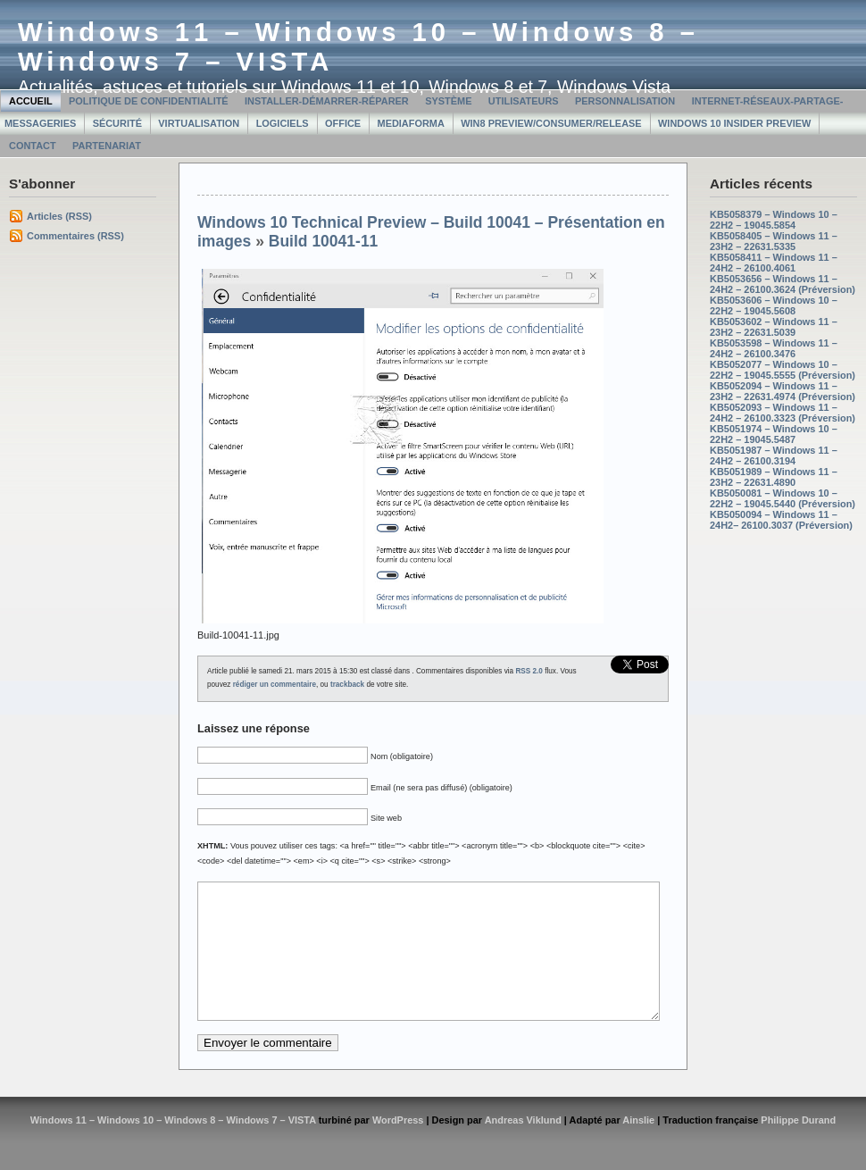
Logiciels (282, 123)
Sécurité (117, 123)
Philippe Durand (798, 1146)
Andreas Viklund (523, 1146)
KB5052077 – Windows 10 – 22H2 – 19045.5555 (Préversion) (782, 369)
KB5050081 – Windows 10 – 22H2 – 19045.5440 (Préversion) (782, 498)
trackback (347, 685)
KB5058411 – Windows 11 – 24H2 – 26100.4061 (773, 262)
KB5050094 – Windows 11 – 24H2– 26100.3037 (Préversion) (781, 520)
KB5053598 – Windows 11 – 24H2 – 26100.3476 (773, 348)
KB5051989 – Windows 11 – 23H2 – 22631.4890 (773, 477)
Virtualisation (198, 123)
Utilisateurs (523, 101)
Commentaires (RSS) (75, 235)
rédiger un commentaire (274, 685)
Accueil (31, 101)
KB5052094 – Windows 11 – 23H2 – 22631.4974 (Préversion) (782, 391)
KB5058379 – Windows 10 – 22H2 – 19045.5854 (773, 219)
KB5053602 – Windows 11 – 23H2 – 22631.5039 (773, 327)
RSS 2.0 (529, 671)
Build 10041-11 (324, 241)
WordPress (398, 1146)
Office (343, 123)
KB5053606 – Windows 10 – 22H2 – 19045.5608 (773, 305)
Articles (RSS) (59, 216)
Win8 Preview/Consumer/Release (551, 123)
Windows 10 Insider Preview (734, 123)
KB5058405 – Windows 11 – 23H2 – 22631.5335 (773, 241)
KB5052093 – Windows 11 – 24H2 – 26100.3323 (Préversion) (782, 412)
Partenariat (106, 145)
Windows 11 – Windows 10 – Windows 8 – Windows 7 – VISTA (173, 1146)
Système (448, 101)
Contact (32, 145)
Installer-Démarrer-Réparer (327, 101)
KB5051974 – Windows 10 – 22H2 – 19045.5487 (773, 434)
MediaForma (411, 123)
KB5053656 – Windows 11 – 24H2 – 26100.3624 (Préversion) (782, 284)
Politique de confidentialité (149, 101)
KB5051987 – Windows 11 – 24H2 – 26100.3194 (773, 455)
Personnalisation (625, 101)
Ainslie (638, 1146)
